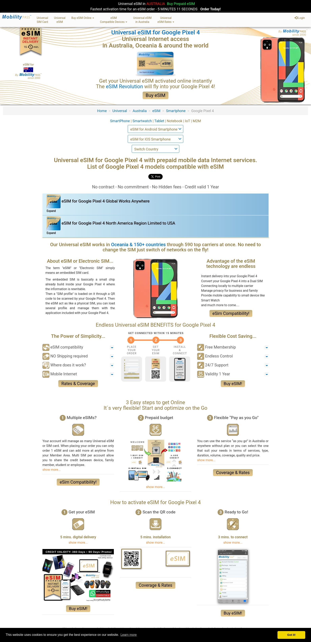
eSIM (156, 111)
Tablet (159, 121)
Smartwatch (142, 121)
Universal (119, 111)
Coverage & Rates (233, 472)
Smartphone (175, 111)
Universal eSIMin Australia (142, 19)
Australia (140, 111)
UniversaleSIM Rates (165, 19)
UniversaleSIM (59, 19)
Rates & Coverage (78, 383)
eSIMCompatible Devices (113, 19)
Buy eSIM (155, 95)
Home (102, 111)
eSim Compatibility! (230, 313)
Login (300, 17)
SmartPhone (120, 121)
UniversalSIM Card (42, 19)
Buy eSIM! (233, 383)
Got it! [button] (291, 634)
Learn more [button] (128, 634)
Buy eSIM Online (82, 17)
